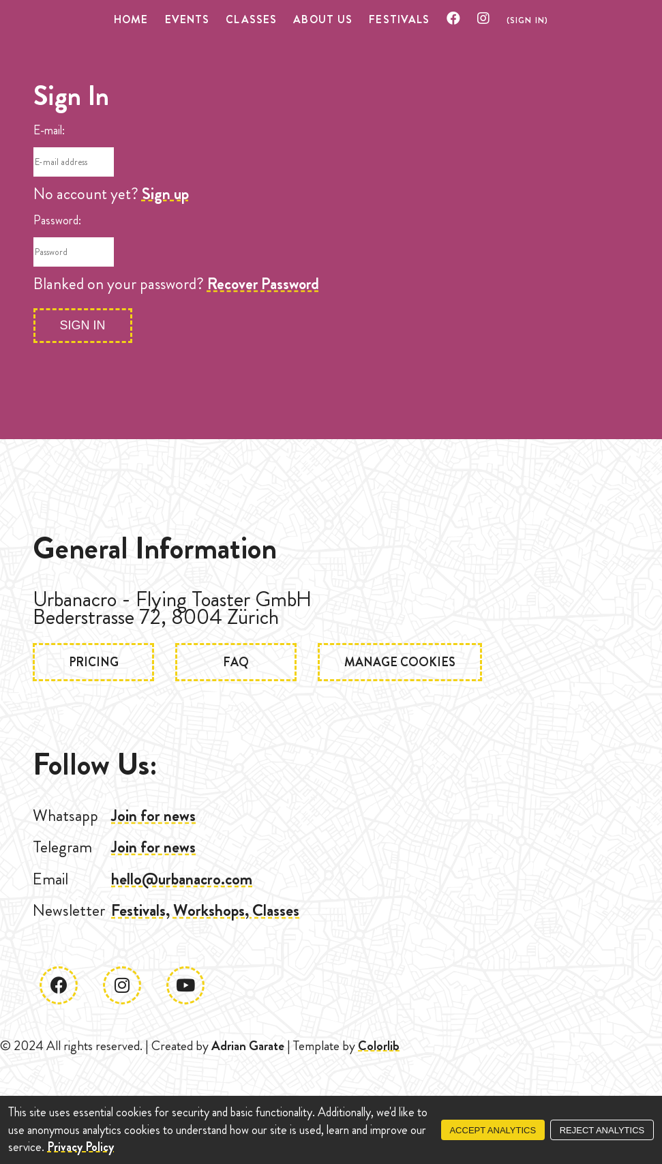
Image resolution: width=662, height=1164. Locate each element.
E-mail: (49, 130)
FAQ (236, 662)
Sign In (83, 325)
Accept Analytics (492, 1130)
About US (322, 19)
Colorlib (379, 1045)
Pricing (94, 662)
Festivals (399, 19)
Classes (251, 19)
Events (187, 19)
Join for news (153, 815)
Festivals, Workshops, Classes (205, 910)
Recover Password (263, 283)
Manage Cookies (399, 662)
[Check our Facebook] (453, 19)
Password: (57, 220)
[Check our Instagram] (483, 19)
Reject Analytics (602, 1130)
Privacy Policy (80, 1147)
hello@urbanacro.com (181, 879)
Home (131, 19)
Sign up (165, 193)
